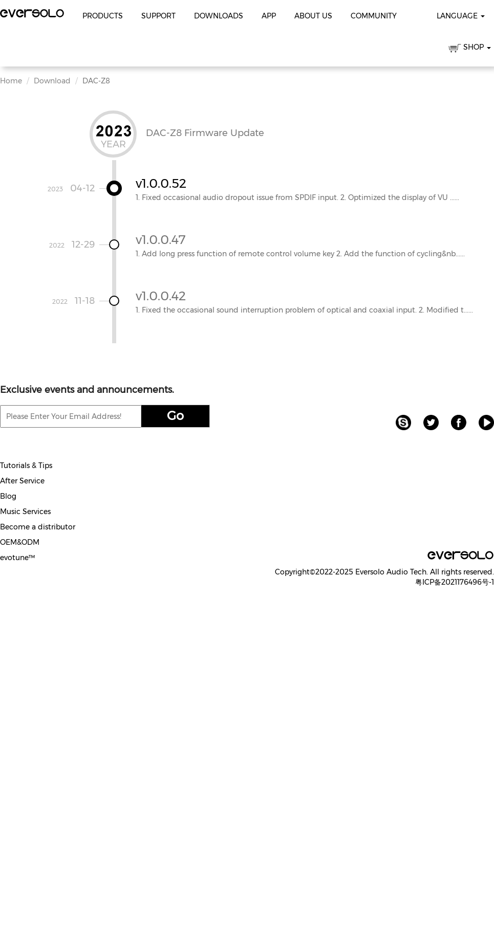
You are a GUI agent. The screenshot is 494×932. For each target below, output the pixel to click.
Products (102, 15)
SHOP (469, 48)
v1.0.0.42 (161, 296)
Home (11, 80)
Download (52, 80)
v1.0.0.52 (161, 183)
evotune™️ (17, 557)
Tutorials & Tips (26, 465)
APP (269, 15)
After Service (22, 480)
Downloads (218, 15)
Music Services (25, 511)
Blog (8, 496)
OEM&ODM (19, 542)
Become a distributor (37, 526)
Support (158, 15)
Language (461, 15)
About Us (313, 15)
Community (374, 15)
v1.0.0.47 (161, 239)
